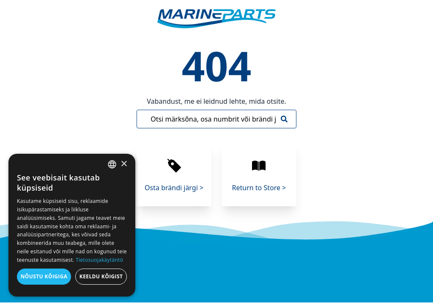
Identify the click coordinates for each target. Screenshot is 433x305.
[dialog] (71, 225)
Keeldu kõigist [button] (101, 276)
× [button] (124, 164)
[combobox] (112, 164)
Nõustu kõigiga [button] (44, 276)
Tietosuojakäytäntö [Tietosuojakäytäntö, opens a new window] (99, 259)
